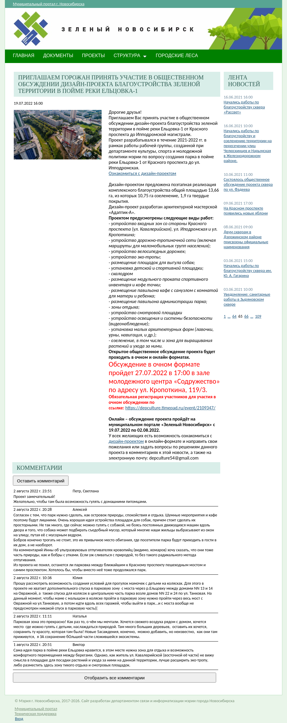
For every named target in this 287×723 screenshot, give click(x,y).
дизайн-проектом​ (126, 441)
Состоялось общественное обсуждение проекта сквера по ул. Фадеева (248, 184)
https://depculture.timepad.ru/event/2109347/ (170, 408)
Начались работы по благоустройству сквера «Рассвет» (244, 107)
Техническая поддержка (36, 713)
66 (246, 316)
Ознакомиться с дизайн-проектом (142, 173)
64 (234, 316)
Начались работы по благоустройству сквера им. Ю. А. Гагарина (248, 270)
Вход (19, 718)
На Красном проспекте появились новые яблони (246, 211)
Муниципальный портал (36, 708)
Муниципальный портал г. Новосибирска (48, 3)
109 (258, 316)
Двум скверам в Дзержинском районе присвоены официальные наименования (246, 239)
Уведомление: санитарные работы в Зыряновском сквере (247, 299)
